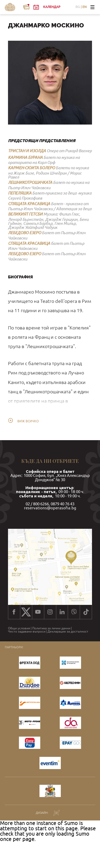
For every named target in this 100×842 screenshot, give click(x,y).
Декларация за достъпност (67, 631)
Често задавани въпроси (26, 631)
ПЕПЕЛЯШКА (19, 193)
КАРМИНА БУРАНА (25, 157)
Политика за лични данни (51, 628)
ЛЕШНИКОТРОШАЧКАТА (30, 182)
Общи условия (19, 628)
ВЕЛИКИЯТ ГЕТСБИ (25, 214)
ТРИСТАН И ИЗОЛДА (27, 150)
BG (77, 7)
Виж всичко (28, 421)
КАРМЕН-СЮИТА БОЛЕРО (31, 167)
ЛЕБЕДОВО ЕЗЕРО (24, 232)
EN (84, 7)
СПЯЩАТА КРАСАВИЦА (29, 203)
